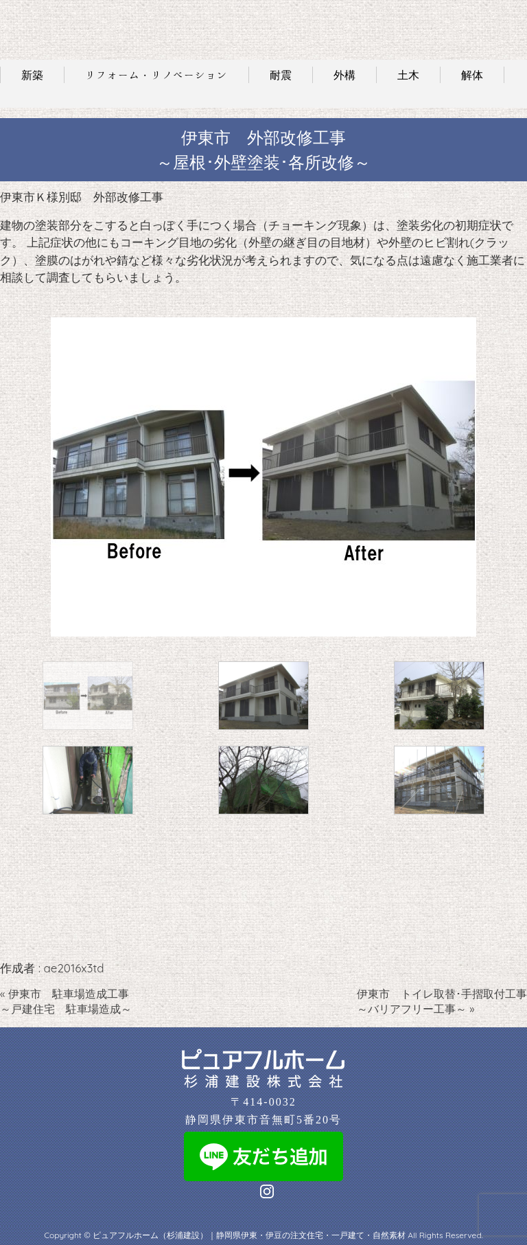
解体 (472, 74)
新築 (32, 74)
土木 (408, 74)
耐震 (281, 74)
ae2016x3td (73, 968)
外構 (344, 74)
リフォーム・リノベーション (156, 74)
